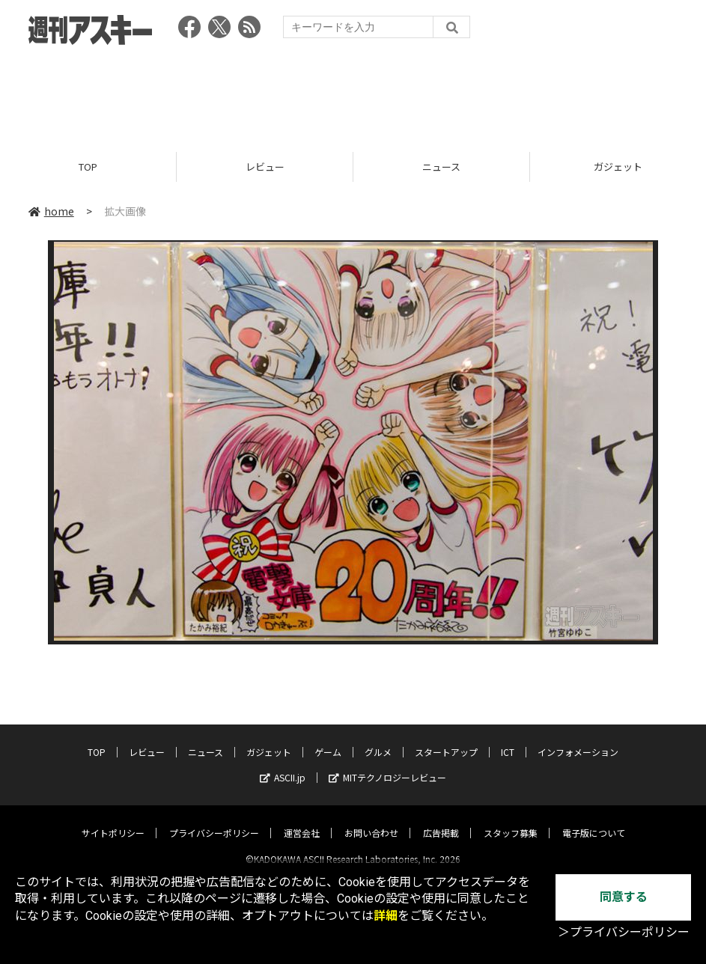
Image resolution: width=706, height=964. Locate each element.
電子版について (593, 820)
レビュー (265, 166)
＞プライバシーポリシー (624, 932)
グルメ (378, 739)
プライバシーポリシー (214, 820)
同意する (624, 897)
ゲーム (327, 739)
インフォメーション (578, 739)
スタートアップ (446, 739)
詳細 (386, 916)
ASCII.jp (282, 764)
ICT (507, 739)
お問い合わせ (371, 820)
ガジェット (268, 739)
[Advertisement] (353, 93)
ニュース (441, 166)
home (51, 211)
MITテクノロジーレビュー (387, 764)
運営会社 (302, 820)
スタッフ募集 (511, 820)
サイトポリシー (113, 820)
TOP (88, 166)
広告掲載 (441, 820)
